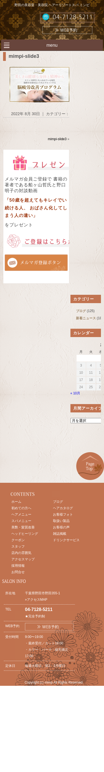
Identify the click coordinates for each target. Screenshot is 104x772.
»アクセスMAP (36, 600)
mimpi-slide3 (24, 56)
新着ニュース (86, 318)
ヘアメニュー (21, 514)
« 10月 (75, 393)
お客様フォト (63, 514)
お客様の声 (61, 527)
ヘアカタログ (63, 508)
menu (51, 45)
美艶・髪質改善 (23, 527)
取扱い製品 (61, 521)
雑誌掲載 (59, 534)
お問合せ (18, 572)
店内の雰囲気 (21, 553)
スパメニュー (21, 521)
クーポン (18, 540)
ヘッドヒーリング (24, 534)
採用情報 (18, 566)
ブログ (81, 311)
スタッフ (18, 546)
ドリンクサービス (66, 540)
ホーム (16, 502)
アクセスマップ (23, 559)
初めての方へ (21, 508)
